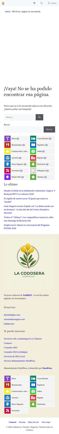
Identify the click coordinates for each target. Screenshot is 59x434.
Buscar (7, 124)
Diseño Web (18, 177)
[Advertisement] (29, 51)
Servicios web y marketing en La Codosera (23, 338)
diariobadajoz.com (12, 315)
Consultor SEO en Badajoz (16, 352)
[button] (41, 3)
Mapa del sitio (33, 422)
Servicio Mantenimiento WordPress (19, 361)
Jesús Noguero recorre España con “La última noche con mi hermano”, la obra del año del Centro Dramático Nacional (29, 209)
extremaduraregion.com (14, 319)
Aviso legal (45, 422)
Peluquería (43, 171)
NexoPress (47, 368)
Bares (15, 139)
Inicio (7, 11)
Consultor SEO (10, 347)
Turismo (42, 177)
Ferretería (17, 171)
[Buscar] (39, 117)
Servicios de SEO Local (14, 356)
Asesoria (16, 158)
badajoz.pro (9, 323)
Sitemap (22, 422)
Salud (41, 151)
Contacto (8, 343)
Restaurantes (18, 145)
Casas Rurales (44, 139)
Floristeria (42, 164)
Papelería (42, 145)
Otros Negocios (19, 164)
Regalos (41, 158)
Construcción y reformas (20, 151)
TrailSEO (27, 295)
